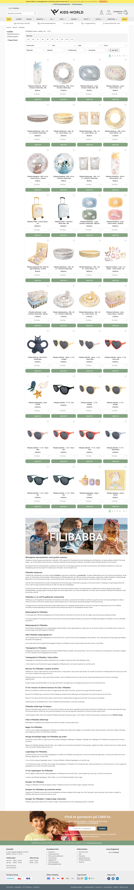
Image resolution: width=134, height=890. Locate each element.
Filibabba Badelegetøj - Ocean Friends (38, 403)
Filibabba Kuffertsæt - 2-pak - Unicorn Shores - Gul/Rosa (115, 313)
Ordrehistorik (52, 858)
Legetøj (99, 19)
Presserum (82, 856)
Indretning (112, 19)
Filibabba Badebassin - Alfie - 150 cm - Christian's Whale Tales (37, 132)
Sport (63, 19)
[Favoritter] (48, 60)
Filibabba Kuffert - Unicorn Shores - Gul (37, 222)
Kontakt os (51, 852)
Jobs (80, 854)
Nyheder (19, 19)
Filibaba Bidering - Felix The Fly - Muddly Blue (37, 358)
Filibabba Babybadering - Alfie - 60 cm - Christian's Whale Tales (63, 313)
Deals (9, 19)
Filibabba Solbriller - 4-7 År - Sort (64, 402)
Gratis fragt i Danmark (22, 23)
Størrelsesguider (53, 862)
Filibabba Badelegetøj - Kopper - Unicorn (89, 494)
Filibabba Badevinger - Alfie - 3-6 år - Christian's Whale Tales (89, 177)
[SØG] (35, 13)
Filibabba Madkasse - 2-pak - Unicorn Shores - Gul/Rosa (115, 222)
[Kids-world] (67, 12)
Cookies (115, 887)
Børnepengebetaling (54, 864)
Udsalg (124, 19)
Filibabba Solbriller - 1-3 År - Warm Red (63, 448)
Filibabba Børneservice (13, 34)
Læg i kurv (37, 99)
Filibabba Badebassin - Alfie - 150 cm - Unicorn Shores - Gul (89, 268)
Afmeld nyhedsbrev (85, 860)
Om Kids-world (83, 852)
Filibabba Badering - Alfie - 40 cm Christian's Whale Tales (63, 87)
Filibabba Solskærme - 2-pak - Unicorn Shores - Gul (115, 87)
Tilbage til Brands (12, 40)
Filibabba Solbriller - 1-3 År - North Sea (37, 494)
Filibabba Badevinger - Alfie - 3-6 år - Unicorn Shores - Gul (89, 132)
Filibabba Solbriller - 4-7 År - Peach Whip (37, 448)
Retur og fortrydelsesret (55, 856)
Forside (8, 27)
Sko (52, 19)
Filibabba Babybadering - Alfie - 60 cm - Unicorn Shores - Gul (89, 313)
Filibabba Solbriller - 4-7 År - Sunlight (115, 403)
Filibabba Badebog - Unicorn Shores (115, 494)
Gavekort (81, 862)
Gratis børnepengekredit (47, 23)
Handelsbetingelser (76, 887)
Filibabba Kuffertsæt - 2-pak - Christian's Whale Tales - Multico (37, 313)
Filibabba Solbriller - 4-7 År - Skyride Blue (115, 448)
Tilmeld (102, 829)
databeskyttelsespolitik (94, 843)
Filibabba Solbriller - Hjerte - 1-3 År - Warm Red (115, 358)
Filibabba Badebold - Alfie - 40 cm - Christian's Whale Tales (63, 177)
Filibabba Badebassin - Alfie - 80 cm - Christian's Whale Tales (63, 268)
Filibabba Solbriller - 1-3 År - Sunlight (89, 403)
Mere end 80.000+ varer (111, 23)
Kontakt (9, 849)
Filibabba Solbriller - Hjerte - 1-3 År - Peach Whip (89, 358)
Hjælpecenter (52, 860)
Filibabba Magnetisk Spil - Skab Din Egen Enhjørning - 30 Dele (37, 268)
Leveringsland (108, 887)
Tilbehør (75, 19)
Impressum (98, 887)
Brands (29, 19)
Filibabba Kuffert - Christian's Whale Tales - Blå (63, 222)
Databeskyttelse (89, 887)
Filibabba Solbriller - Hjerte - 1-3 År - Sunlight (63, 358)
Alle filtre (114, 50)
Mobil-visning (124, 887)
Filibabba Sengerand (12, 36)
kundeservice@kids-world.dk (19, 852)
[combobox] (37, 94)
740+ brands (68, 23)
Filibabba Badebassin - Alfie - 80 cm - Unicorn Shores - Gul (63, 132)
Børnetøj (41, 19)
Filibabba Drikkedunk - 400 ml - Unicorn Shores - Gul (115, 177)
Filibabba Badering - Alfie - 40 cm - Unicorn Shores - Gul (115, 132)
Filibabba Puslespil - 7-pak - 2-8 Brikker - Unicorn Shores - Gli (115, 268)
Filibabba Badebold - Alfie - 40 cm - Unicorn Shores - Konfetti (37, 177)
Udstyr (87, 19)
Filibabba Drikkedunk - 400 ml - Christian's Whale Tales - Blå (37, 87)
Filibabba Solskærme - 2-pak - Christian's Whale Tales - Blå (89, 87)
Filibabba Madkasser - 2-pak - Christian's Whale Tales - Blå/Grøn (89, 222)
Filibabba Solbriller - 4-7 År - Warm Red (89, 448)
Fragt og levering (53, 854)
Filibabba (21, 27)
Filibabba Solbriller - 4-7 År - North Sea (63, 494)
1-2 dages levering (88, 23)
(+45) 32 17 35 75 (17, 854)
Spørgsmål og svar (84, 858)
